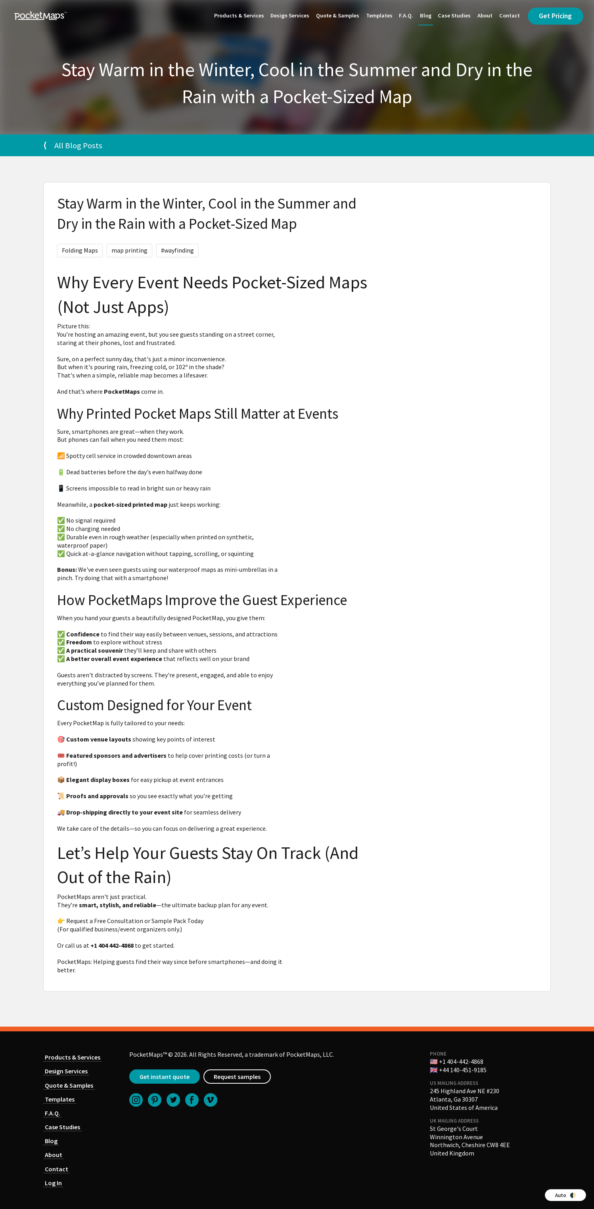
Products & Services (239, 15)
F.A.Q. (406, 15)
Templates (379, 15)
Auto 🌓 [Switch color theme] (565, 1195)
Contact (509, 15)
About (484, 15)
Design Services (289, 15)
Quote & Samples (337, 15)
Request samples (237, 1077)
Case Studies (454, 15)
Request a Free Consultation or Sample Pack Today (134, 921)
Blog (425, 15)
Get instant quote (165, 1077)
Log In (53, 1183)
